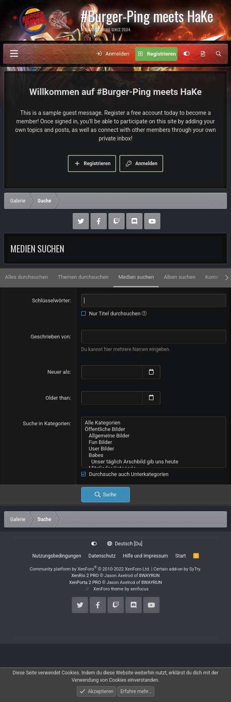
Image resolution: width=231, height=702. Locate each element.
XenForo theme (108, 589)
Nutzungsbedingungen (56, 556)
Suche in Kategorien (46, 423)
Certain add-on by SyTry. (177, 569)
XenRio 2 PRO (85, 575)
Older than (57, 398)
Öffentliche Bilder (153, 429)
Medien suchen (136, 277)
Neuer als (58, 372)
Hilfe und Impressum (145, 556)
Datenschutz (102, 556)
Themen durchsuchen (83, 277)
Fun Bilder (153, 442)
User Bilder (153, 449)
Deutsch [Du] (124, 544)
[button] (144, 313)
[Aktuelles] (202, 54)
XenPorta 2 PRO (85, 582)
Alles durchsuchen (26, 277)
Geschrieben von (49, 337)
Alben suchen (179, 277)
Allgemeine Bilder (153, 436)
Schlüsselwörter (51, 300)
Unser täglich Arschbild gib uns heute (153, 462)
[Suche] (218, 54)
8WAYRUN (149, 575)
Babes (153, 455)
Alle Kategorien (153, 423)
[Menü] (14, 54)
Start (180, 556)
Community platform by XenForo (90, 569)
